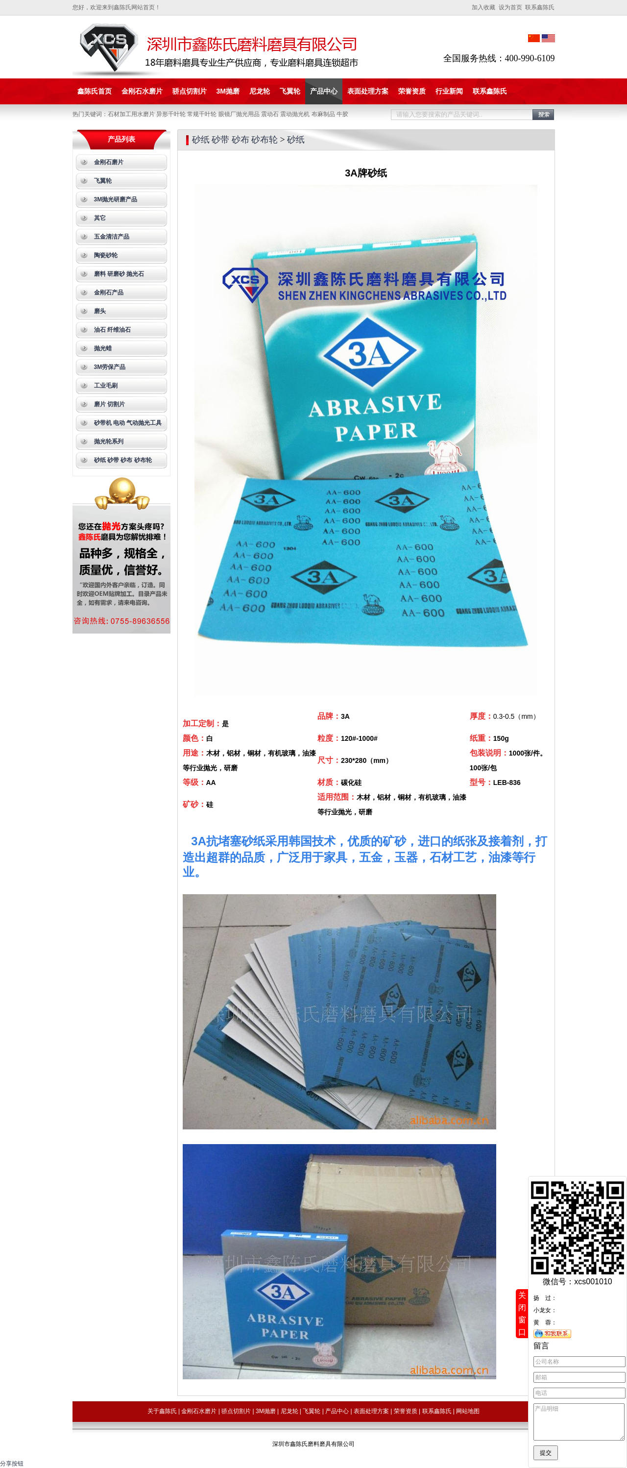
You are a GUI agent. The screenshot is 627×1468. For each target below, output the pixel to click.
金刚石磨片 (108, 162)
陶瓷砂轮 (106, 255)
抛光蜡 (103, 348)
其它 (100, 218)
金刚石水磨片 (142, 91)
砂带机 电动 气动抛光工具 (128, 422)
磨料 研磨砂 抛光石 (119, 273)
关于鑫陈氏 (162, 1411)
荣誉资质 (412, 91)
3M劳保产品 (110, 367)
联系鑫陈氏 (490, 91)
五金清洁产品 (111, 236)
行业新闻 (449, 91)
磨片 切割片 (109, 404)
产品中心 (324, 91)
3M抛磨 (228, 91)
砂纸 (296, 140)
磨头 (100, 311)
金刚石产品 (108, 292)
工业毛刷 (106, 385)
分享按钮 (12, 1463)
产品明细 (579, 1418)
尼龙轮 (259, 91)
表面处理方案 (367, 91)
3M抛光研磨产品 (116, 199)
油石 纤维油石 (112, 329)
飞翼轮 (290, 91)
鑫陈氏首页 (94, 91)
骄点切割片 (189, 91)
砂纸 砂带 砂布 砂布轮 (123, 460)
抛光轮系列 (108, 441)
